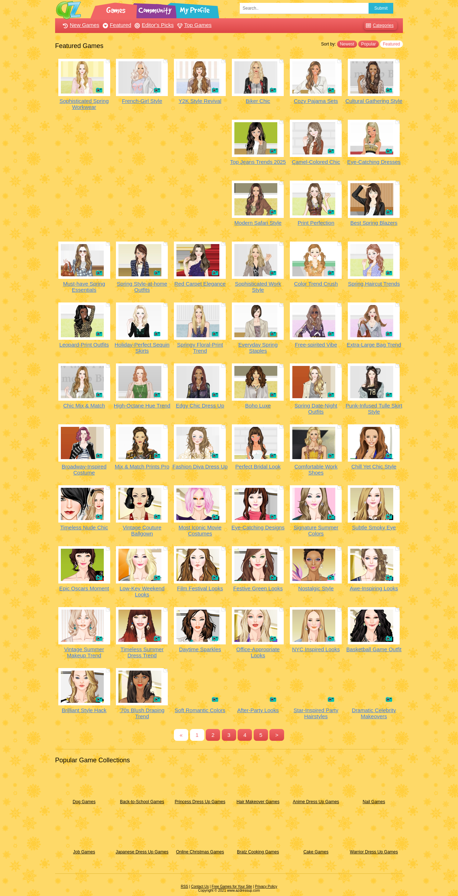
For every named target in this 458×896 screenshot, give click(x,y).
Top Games (193, 25)
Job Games (84, 851)
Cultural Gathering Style (373, 101)
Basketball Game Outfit (373, 649)
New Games (80, 25)
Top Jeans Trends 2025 (258, 162)
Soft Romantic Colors (200, 710)
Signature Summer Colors (315, 530)
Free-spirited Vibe (316, 345)
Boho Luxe (258, 405)
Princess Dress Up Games (200, 801)
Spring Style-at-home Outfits (142, 287)
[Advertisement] (142, 170)
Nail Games (374, 801)
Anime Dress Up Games (316, 801)
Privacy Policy (266, 886)
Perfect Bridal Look (258, 466)
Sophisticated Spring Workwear (84, 104)
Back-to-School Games (142, 801)
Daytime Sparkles (200, 649)
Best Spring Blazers (374, 223)
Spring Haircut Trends (374, 284)
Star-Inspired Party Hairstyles (315, 713)
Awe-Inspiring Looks (374, 588)
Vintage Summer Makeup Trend (84, 652)
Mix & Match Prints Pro (142, 466)
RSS (184, 886)
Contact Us (200, 886)
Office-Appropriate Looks (257, 652)
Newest (347, 44)
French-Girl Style (142, 101)
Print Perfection (316, 223)
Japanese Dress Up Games (142, 851)
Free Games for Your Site (232, 886)
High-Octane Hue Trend (142, 405)
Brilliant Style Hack (84, 710)
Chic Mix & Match (84, 405)
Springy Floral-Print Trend (200, 348)
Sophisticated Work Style (258, 287)
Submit (381, 8)
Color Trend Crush (316, 284)
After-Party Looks (258, 710)
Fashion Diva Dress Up (200, 466)
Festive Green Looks (258, 588)
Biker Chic (258, 101)
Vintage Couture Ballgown (142, 530)
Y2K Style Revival (200, 101)
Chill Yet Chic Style (373, 466)
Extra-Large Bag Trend (374, 345)
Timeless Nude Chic (84, 527)
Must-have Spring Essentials (84, 287)
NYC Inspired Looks (316, 649)
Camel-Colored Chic (316, 162)
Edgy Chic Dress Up (200, 405)
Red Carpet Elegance (199, 284)
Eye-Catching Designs (258, 527)
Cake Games (315, 851)
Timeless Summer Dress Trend (142, 652)
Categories (379, 25)
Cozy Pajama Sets (316, 101)
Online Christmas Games (200, 851)
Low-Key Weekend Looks (142, 591)
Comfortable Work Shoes (316, 469)
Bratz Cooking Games (258, 851)
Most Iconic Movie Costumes (200, 530)
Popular (368, 44)
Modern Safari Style (258, 223)
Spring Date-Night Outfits (315, 408)
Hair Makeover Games (258, 801)
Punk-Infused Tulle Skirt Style (374, 408)
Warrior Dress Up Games (374, 851)
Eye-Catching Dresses (373, 162)
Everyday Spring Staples (258, 348)
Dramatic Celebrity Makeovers (374, 713)
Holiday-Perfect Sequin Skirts (141, 348)
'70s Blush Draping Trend (142, 713)
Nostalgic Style (315, 588)
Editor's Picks (153, 25)
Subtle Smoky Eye (374, 527)
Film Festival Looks (200, 588)
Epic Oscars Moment (84, 588)
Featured (116, 25)
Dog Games (84, 801)
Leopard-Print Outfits (84, 345)
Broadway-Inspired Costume (84, 469)
